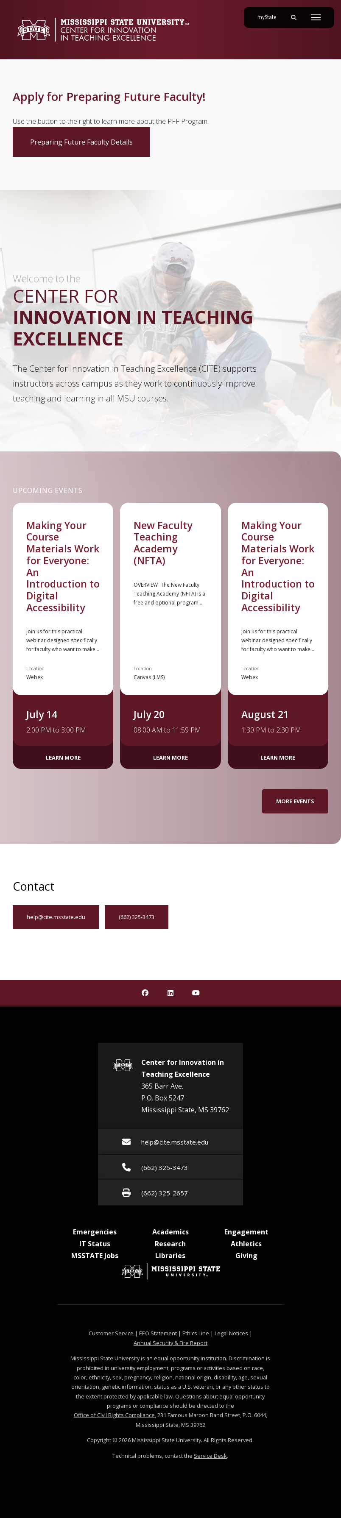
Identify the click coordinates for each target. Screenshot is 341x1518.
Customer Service (111, 1333)
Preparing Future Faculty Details (90, 141)
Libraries (170, 1255)
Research (170, 1243)
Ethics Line (195, 1333)
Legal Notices (231, 1333)
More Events (295, 801)
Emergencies (95, 1232)
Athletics (246, 1243)
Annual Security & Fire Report (170, 1343)
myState (270, 14)
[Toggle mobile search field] (293, 17)
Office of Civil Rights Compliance (114, 1415)
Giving (246, 1255)
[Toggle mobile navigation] (315, 17)
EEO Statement (158, 1333)
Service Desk (210, 1456)
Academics (170, 1232)
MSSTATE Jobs (94, 1255)
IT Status (94, 1243)
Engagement (246, 1232)
